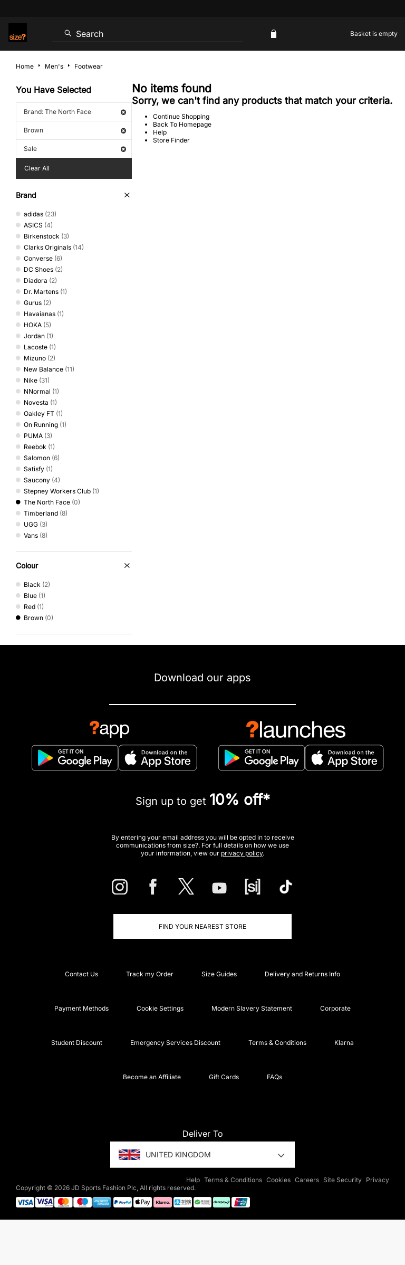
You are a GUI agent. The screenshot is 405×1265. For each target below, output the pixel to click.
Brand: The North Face (75, 112)
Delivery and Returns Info (302, 974)
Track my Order (149, 974)
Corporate (335, 1008)
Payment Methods (81, 1008)
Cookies (278, 1180)
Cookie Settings (160, 1008)
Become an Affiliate (152, 1077)
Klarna (344, 1043)
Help (160, 132)
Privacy (377, 1180)
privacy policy (242, 853)
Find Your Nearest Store (202, 926)
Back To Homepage (182, 124)
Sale (75, 149)
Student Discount (76, 1043)
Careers (307, 1180)
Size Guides (219, 974)
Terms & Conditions (277, 1043)
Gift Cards (224, 1077)
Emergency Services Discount (175, 1043)
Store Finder (171, 140)
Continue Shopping (181, 116)
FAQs (274, 1077)
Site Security (342, 1180)
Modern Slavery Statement (251, 1008)
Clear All (37, 168)
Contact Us (81, 974)
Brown (75, 130)
